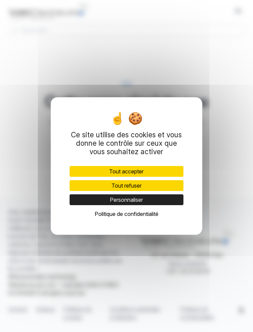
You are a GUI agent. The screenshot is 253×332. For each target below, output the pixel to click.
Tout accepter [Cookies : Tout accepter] (126, 171)
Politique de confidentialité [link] (126, 214)
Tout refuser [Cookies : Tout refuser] (126, 185)
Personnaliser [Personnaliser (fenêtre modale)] (126, 199)
